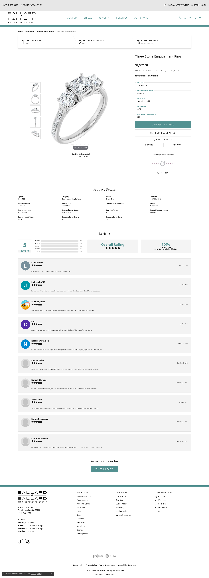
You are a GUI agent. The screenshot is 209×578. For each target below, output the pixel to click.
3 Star (37, 246)
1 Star (37, 251)
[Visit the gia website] (110, 556)
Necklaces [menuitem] (81, 507)
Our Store (141, 17)
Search (28, 43)
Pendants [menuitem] (81, 522)
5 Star (37, 241)
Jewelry (104, 17)
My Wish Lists (161, 500)
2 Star (37, 249)
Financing (120, 507)
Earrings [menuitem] (80, 518)
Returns (177, 145)
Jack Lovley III (38, 282)
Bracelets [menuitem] (81, 526)
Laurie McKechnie (39, 438)
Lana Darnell (37, 262)
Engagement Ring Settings (45, 31)
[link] (10, 5)
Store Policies (160, 503)
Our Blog (119, 500)
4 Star (37, 243)
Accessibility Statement (127, 565)
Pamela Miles (37, 360)
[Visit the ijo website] (98, 556)
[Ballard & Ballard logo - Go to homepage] (21, 18)
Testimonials (121, 511)
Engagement (29, 31)
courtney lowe (38, 301)
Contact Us (159, 511)
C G (33, 321)
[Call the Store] (24, 513)
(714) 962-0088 (81, 156)
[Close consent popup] (52, 574)
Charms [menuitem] (80, 530)
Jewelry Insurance (123, 515)
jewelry (20, 31)
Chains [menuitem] (79, 511)
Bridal (88, 17)
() (81, 241)
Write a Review (104, 469)
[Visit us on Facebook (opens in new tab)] (20, 541)
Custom (72, 17)
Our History (121, 496)
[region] (81, 111)
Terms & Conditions (107, 565)
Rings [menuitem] (79, 515)
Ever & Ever (110, 199)
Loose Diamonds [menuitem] (84, 496)
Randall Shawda (38, 380)
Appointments (161, 507)
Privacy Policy (91, 565)
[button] (185, 17)
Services (122, 17)
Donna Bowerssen (40, 419)
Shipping (149, 145)
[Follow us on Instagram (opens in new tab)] (27, 541)
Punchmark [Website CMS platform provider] (109, 574)
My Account (160, 496)
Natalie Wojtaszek (40, 341)
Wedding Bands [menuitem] (83, 503)
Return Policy (78, 565)
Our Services (121, 503)
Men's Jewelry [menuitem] (82, 533)
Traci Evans (36, 399)
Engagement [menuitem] (82, 500)
